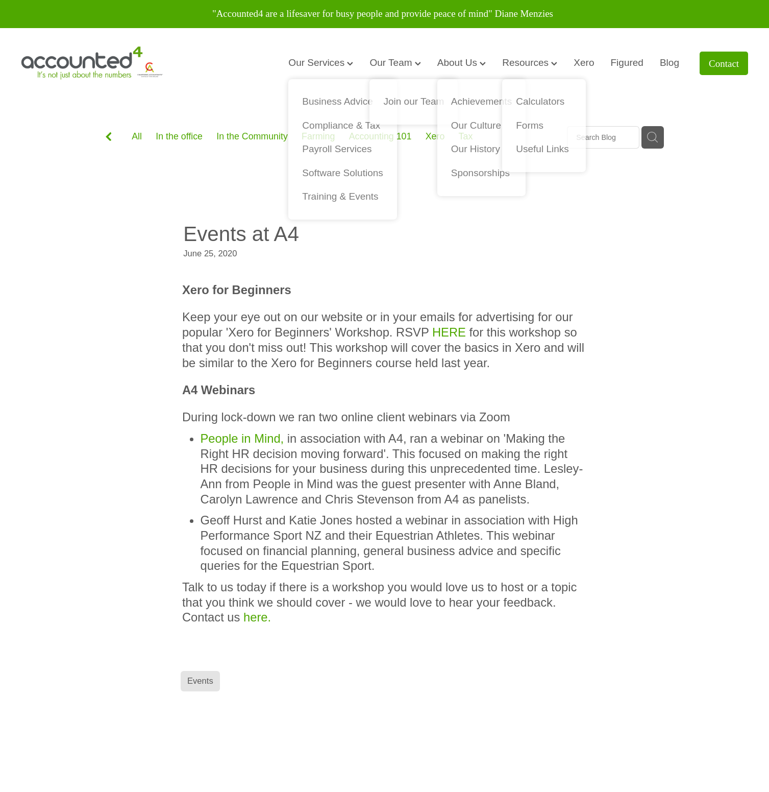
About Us (461, 62)
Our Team (394, 62)
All (137, 136)
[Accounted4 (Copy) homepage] (93, 63)
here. (257, 617)
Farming (318, 136)
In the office (179, 136)
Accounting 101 (380, 136)
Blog (669, 62)
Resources (529, 62)
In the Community (251, 136)
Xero (584, 62)
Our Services (320, 62)
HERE (449, 332)
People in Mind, (242, 438)
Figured (627, 62)
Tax (466, 136)
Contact (724, 63)
